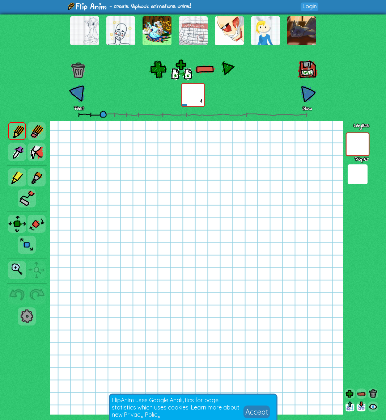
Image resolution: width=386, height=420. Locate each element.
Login (309, 6)
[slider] (103, 114)
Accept (256, 411)
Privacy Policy (142, 414)
